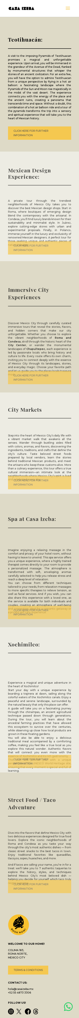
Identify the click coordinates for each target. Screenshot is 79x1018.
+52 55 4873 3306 (19, 992)
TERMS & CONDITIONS (28, 970)
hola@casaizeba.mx (20, 989)
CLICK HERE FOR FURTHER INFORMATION (30, 133)
